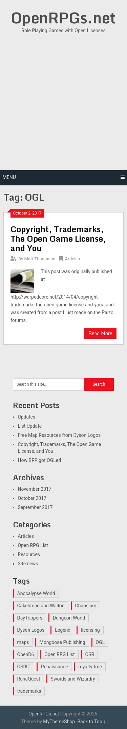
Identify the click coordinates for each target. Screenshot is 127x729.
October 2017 (32, 498)
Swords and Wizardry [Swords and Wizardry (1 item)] (73, 679)
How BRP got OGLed (39, 460)
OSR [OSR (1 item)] (89, 654)
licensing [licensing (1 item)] (90, 630)
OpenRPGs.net (63, 17)
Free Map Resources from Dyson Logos (59, 435)
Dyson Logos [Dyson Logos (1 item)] (31, 630)
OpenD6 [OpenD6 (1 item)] (25, 654)
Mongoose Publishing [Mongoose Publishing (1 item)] (62, 642)
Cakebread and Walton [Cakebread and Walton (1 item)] (41, 605)
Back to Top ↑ (91, 721)
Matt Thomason (39, 258)
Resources (29, 554)
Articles (72, 258)
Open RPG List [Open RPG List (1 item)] (59, 654)
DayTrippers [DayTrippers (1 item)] (29, 618)
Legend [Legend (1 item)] (62, 630)
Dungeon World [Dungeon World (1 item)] (69, 618)
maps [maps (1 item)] (23, 642)
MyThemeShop (59, 721)
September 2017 (35, 507)
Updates (27, 417)
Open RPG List (33, 545)
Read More (100, 333)
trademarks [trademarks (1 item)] (29, 691)
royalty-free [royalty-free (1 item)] (90, 666)
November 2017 (34, 489)
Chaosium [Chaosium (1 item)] (86, 605)
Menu (9, 177)
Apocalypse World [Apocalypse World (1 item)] (36, 593)
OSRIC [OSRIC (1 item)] (24, 666)
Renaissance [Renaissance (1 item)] (54, 666)
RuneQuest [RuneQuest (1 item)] (28, 679)
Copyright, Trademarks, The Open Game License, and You (58, 238)
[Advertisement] (63, 101)
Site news (28, 563)
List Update (30, 426)
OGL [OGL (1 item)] (100, 642)
